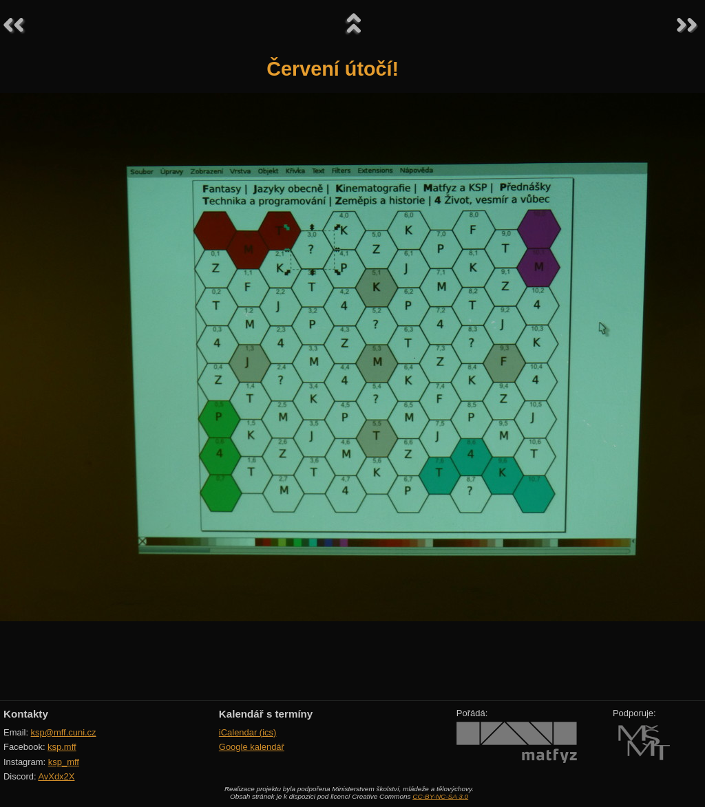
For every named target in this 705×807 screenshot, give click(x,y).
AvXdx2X (56, 776)
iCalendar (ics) (248, 732)
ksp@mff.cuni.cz (63, 732)
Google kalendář (251, 747)
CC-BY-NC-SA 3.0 (440, 796)
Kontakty (25, 714)
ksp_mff (63, 762)
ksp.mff (62, 747)
